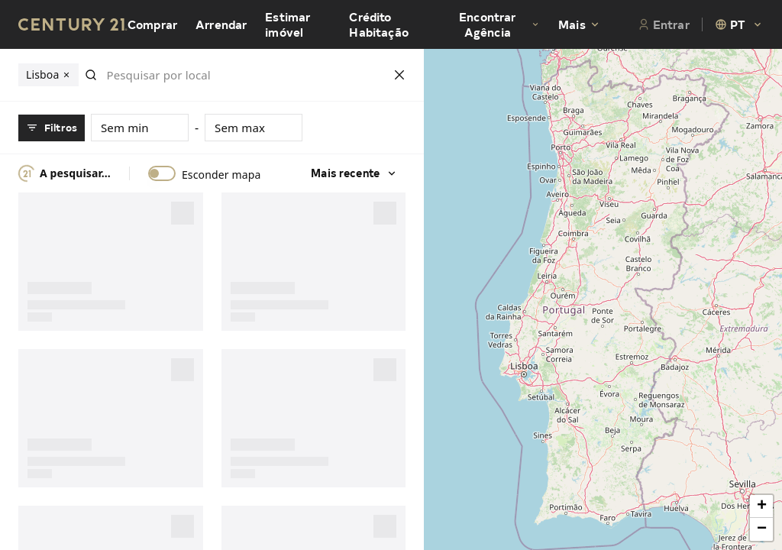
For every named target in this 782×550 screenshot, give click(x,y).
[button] (761, 506)
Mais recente (354, 173)
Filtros (51, 127)
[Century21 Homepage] (73, 24)
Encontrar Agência (499, 24)
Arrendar (221, 24)
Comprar (152, 24)
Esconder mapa (221, 175)
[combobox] (739, 24)
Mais (579, 24)
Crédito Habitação (378, 24)
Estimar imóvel (287, 24)
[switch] (162, 173)
